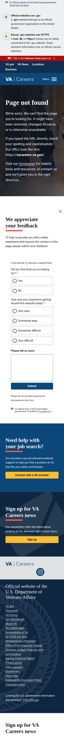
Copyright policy (15, 684)
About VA (11, 623)
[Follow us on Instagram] (40, 572)
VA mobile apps (14, 628)
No (20, 290)
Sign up (32, 539)
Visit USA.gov (31, 700)
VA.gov (9, 64)
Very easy (24, 311)
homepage (27, 164)
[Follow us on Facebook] (20, 572)
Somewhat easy (27, 320)
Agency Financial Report (20, 658)
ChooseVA (11, 610)
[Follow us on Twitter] (9, 572)
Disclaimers (12, 671)
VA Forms (11, 615)
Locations (38, 64)
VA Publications (15, 619)
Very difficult (25, 340)
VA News (23, 64)
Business (11, 69)
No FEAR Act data (16, 636)
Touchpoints (43, 411)
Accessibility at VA (16, 632)
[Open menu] (50, 79)
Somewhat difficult (29, 330)
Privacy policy (13, 662)
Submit (32, 386)
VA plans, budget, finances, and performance (24, 652)
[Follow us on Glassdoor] (50, 572)
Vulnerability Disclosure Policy (23, 680)
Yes (20, 280)
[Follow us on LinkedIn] (30, 572)
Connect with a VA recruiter (32, 475)
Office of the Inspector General (23, 645)
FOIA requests (14, 667)
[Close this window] (60, 211)
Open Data (11, 675)
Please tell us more (22, 350)
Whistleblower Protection (20, 641)
